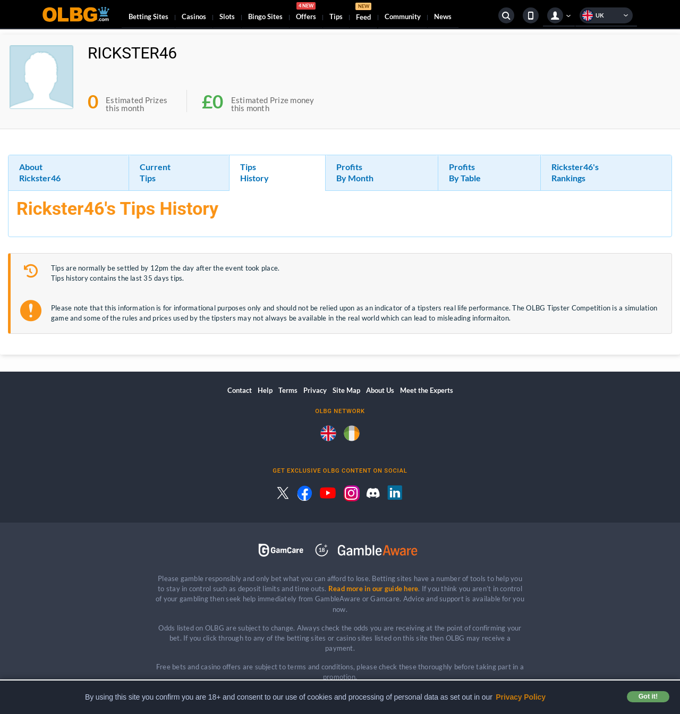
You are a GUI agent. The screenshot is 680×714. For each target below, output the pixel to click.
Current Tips (155, 172)
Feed (363, 13)
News (443, 16)
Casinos (194, 16)
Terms (288, 390)
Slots (227, 16)
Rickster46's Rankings (575, 172)
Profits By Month (354, 172)
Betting (148, 16)
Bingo (265, 16)
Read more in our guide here (373, 588)
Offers (306, 13)
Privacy (315, 390)
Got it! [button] (648, 696)
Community (403, 16)
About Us (380, 390)
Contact (239, 390)
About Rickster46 (40, 172)
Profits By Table (465, 172)
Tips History (254, 172)
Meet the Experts (426, 390)
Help (265, 390)
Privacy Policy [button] (521, 697)
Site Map (346, 390)
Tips (336, 16)
